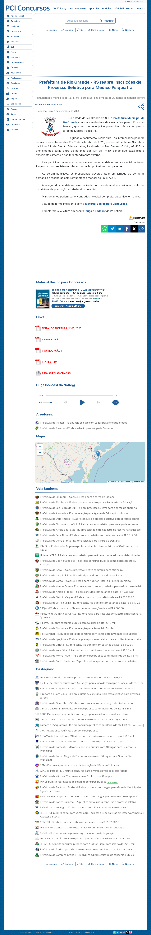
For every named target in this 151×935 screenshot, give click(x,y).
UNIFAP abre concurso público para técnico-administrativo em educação (82, 827)
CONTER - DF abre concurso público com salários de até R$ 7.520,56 (79, 822)
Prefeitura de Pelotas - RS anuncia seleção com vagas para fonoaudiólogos (83, 422)
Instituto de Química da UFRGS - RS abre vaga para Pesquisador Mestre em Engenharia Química (91, 615)
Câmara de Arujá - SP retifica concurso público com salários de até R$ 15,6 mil (85, 708)
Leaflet (112, 482)
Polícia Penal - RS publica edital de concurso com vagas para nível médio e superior (88, 633)
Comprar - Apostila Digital (68, 306)
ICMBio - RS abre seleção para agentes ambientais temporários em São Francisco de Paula (89, 547)
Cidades (12, 93)
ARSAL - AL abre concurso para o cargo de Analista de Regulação (77, 833)
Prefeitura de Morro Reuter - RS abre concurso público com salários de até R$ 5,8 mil (89, 655)
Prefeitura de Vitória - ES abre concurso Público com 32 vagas (76, 776)
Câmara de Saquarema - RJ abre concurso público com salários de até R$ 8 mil (92, 725)
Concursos (13, 31)
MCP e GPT (13, 72)
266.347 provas (123, 8)
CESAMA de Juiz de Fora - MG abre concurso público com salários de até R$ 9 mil (87, 736)
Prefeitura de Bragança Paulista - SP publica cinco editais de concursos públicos (87, 688)
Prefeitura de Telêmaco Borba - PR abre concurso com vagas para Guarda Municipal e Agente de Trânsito (90, 789)
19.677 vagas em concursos (69, 8)
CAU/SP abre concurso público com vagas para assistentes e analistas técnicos (85, 714)
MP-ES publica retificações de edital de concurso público (79, 782)
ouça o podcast (96, 211)
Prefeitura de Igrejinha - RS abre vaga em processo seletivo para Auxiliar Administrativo (91, 639)
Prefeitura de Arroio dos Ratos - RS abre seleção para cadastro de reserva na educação (90, 529)
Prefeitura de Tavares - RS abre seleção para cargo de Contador (77, 428)
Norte (11, 52)
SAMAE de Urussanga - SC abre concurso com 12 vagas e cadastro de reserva (84, 807)
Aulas (11, 113)
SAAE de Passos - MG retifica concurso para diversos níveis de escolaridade (83, 770)
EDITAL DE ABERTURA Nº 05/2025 (61, 328)
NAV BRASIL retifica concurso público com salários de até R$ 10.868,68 (81, 677)
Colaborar (13, 124)
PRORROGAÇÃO (51, 339)
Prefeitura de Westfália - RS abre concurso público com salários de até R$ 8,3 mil (87, 650)
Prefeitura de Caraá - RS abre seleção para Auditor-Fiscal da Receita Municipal (86, 580)
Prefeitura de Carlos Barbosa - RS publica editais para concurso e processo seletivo (88, 661)
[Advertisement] (66, 55)
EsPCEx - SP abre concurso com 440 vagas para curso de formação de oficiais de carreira (91, 683)
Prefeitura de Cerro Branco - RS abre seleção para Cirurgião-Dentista (80, 540)
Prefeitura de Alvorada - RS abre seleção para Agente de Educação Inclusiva (84, 513)
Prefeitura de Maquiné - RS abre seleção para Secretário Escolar (77, 628)
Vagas (11, 98)
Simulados (13, 103)
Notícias (12, 26)
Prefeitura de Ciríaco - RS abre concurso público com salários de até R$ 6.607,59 (86, 644)
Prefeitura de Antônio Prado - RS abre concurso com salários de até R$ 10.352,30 (87, 591)
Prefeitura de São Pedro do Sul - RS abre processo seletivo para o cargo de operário (88, 507)
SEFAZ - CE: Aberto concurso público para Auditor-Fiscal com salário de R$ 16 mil (87, 844)
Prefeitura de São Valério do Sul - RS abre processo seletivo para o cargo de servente (89, 524)
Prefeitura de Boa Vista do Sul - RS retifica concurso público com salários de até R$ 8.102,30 (88, 562)
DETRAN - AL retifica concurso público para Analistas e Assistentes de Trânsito (85, 838)
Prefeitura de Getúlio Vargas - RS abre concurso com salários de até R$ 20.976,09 (87, 597)
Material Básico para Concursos (106, 203)
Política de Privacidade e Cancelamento (37, 932)
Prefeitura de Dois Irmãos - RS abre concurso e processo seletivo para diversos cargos (89, 518)
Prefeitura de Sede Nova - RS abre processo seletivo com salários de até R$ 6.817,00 (88, 535)
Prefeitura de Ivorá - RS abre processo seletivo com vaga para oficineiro (81, 570)
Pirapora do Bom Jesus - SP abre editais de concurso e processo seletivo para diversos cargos (90, 695)
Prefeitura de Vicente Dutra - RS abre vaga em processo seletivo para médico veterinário (91, 586)
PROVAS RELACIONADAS (56, 373)
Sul (10, 46)
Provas (11, 108)
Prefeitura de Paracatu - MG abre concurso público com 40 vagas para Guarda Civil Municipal (88, 748)
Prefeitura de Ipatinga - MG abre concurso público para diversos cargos (82, 741)
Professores (14, 77)
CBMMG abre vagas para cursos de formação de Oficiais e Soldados (79, 765)
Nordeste (13, 57)
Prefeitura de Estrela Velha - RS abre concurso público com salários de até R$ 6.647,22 (90, 602)
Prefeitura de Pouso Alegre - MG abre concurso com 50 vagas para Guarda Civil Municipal (86, 757)
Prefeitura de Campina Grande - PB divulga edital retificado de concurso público (87, 855)
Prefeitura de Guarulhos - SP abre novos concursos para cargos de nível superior (87, 703)
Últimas (12, 67)
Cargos (12, 88)
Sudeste (12, 41)
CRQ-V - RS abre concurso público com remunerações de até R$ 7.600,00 (82, 608)
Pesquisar (107, 20)
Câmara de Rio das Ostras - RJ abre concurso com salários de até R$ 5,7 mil (83, 719)
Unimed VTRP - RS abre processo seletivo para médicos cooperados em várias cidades (90, 555)
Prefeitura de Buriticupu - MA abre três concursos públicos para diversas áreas (86, 849)
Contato (12, 129)
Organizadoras (15, 119)
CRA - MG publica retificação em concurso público (69, 730)
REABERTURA (50, 361)
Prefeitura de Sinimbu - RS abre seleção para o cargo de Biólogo (77, 497)
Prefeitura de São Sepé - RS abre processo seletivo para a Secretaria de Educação (87, 502)
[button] (40, 446)
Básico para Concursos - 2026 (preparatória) (78, 289)
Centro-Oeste (15, 62)
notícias (107, 8)
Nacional (12, 36)
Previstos (13, 82)
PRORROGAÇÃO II (52, 350)
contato (140, 8)
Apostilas (13, 20)
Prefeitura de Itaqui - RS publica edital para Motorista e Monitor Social (81, 575)
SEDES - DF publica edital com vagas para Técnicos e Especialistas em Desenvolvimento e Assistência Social (92, 814)
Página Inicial (15, 15)
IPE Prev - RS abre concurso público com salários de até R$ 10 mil (78, 622)
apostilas (94, 8)
